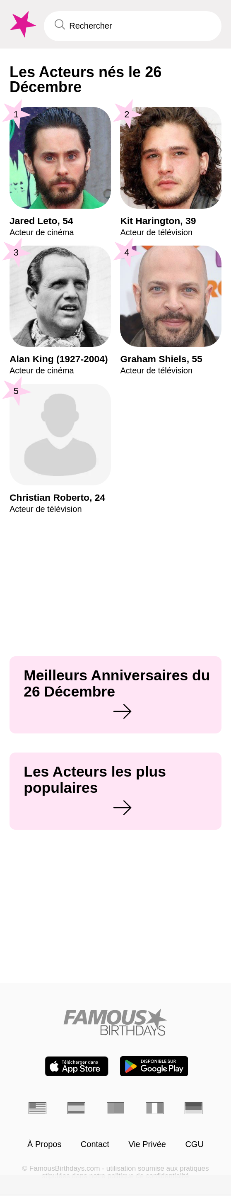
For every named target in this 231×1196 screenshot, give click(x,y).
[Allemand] (193, 1108)
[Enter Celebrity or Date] (132, 26)
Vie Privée (147, 1144)
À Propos (44, 1144)
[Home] (115, 1022)
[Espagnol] (76, 1108)
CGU (194, 1144)
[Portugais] (116, 1108)
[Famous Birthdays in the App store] (77, 1066)
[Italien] (155, 1108)
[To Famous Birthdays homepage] (22, 24)
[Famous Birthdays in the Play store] (154, 1066)
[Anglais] (37, 1108)
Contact (95, 1144)
